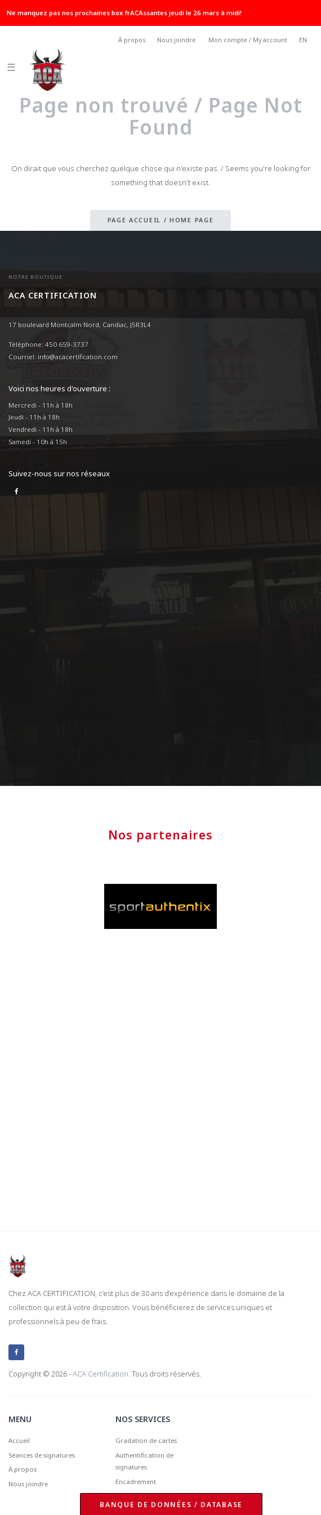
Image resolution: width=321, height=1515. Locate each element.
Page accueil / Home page (161, 220)
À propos (131, 40)
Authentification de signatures (144, 1461)
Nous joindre (176, 40)
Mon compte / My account (247, 40)
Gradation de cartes (146, 1440)
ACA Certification (100, 1374)
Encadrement (135, 1481)
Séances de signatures (41, 1455)
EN (303, 40)
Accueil (19, 1440)
